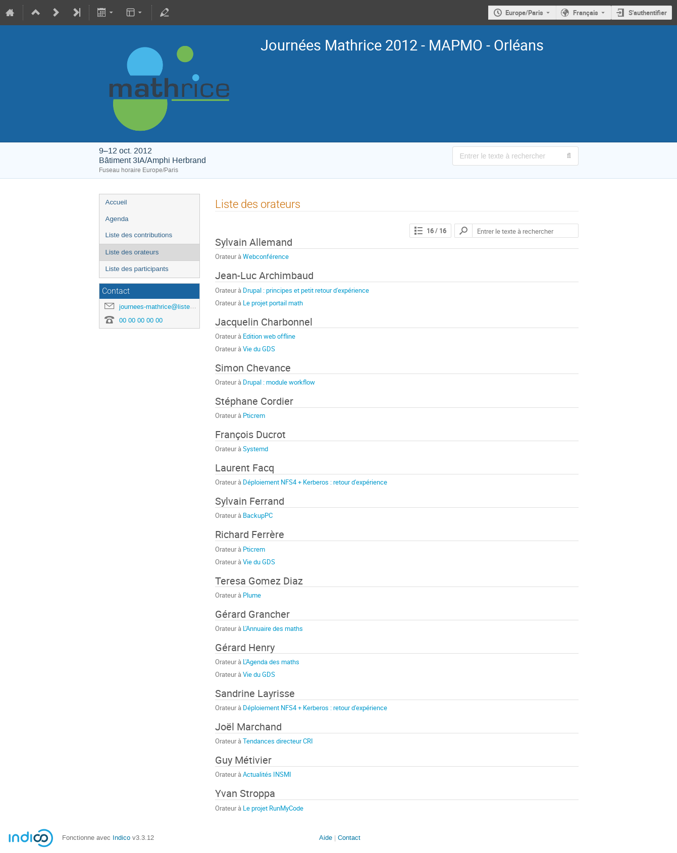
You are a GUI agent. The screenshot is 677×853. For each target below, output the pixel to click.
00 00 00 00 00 (141, 320)
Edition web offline (269, 336)
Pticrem (254, 415)
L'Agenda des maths (271, 661)
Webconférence (266, 256)
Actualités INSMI (267, 774)
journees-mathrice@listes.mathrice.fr (173, 306)
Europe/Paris (524, 12)
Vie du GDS (259, 348)
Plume (252, 595)
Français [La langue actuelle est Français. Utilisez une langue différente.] (585, 12)
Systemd (255, 448)
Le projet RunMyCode (273, 808)
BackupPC (258, 515)
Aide (325, 837)
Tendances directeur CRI (278, 740)
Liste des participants (137, 269)
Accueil (116, 202)
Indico (121, 837)
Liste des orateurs (132, 252)
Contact (349, 837)
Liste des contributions (139, 235)
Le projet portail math (273, 302)
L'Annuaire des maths (273, 628)
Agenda (117, 219)
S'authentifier (648, 12)
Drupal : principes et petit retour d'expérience (306, 290)
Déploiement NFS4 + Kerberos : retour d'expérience (315, 482)
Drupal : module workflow (279, 382)
